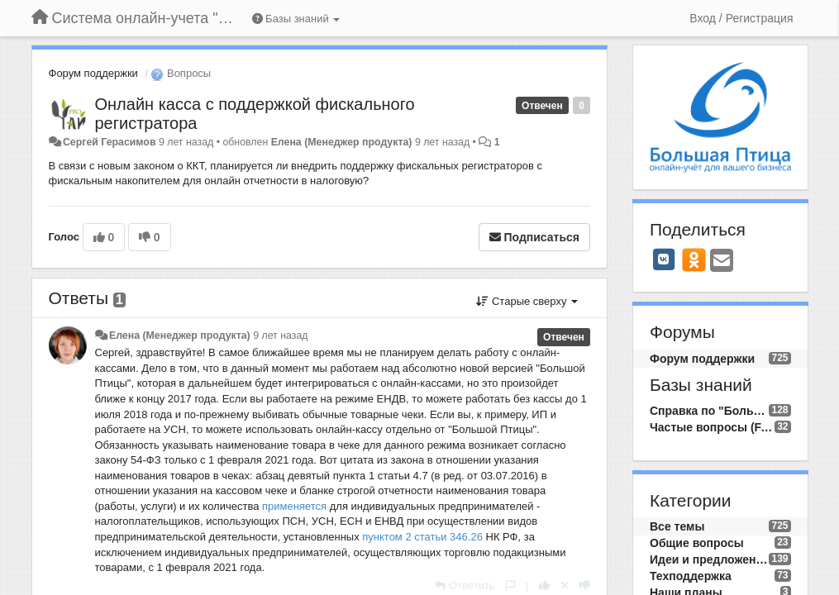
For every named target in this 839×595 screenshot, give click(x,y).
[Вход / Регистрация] (741, 18)
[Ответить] (464, 585)
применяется (294, 506)
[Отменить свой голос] (564, 585)
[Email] (721, 261)
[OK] (694, 259)
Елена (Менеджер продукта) (341, 142)
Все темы (677, 526)
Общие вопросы (697, 543)
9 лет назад (280, 335)
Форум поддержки (93, 73)
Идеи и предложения (709, 559)
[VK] (663, 259)
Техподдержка (691, 576)
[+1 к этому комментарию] (544, 585)
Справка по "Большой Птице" (709, 410)
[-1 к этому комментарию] (584, 585)
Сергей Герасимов (109, 142)
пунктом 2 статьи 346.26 (422, 537)
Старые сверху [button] (527, 301)
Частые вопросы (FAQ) (712, 427)
